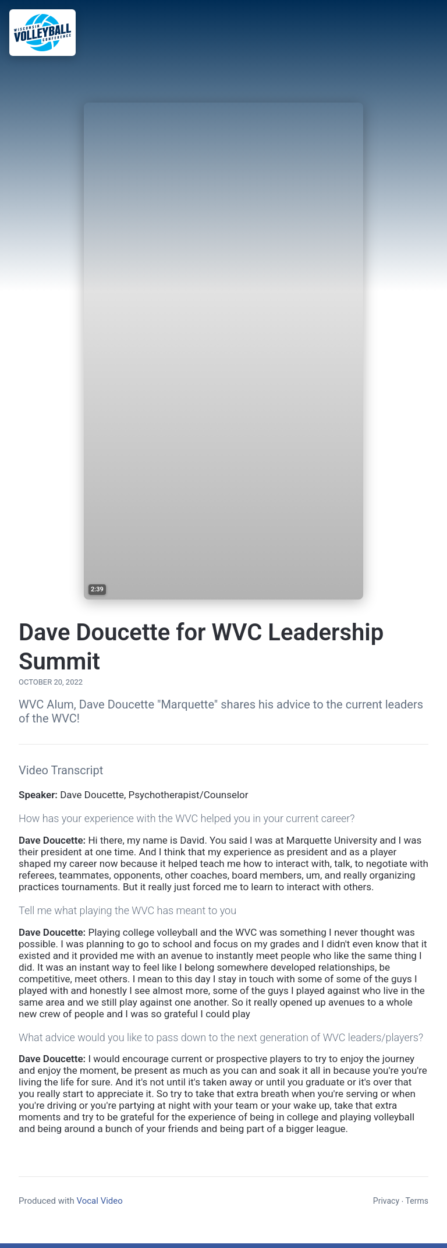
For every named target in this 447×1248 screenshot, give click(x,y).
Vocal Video (99, 1201)
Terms (417, 1200)
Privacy (386, 1200)
